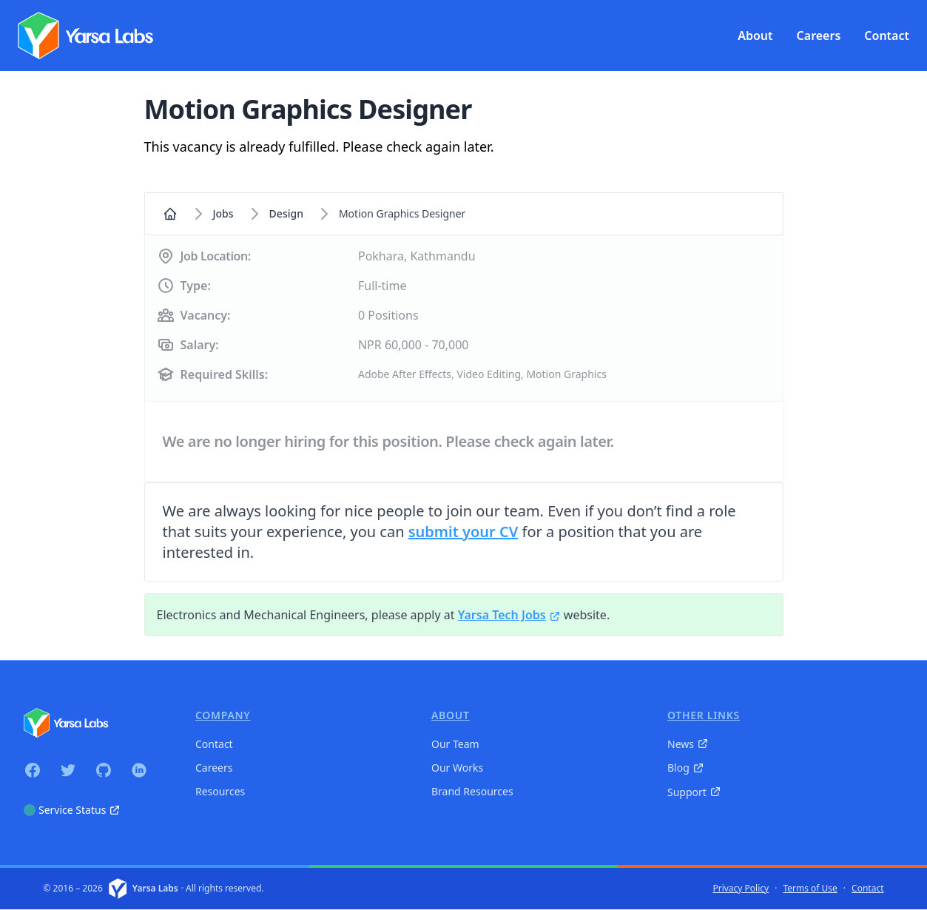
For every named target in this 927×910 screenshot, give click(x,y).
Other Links (703, 715)
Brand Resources (472, 791)
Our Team (455, 744)
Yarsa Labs (155, 888)
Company (222, 715)
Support (694, 792)
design (286, 213)
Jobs (223, 213)
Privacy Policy (740, 888)
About (450, 715)
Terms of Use (810, 888)
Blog (685, 768)
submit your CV (463, 532)
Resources (220, 791)
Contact (214, 744)
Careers (213, 768)
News (688, 744)
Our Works (457, 768)
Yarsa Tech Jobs (509, 615)
